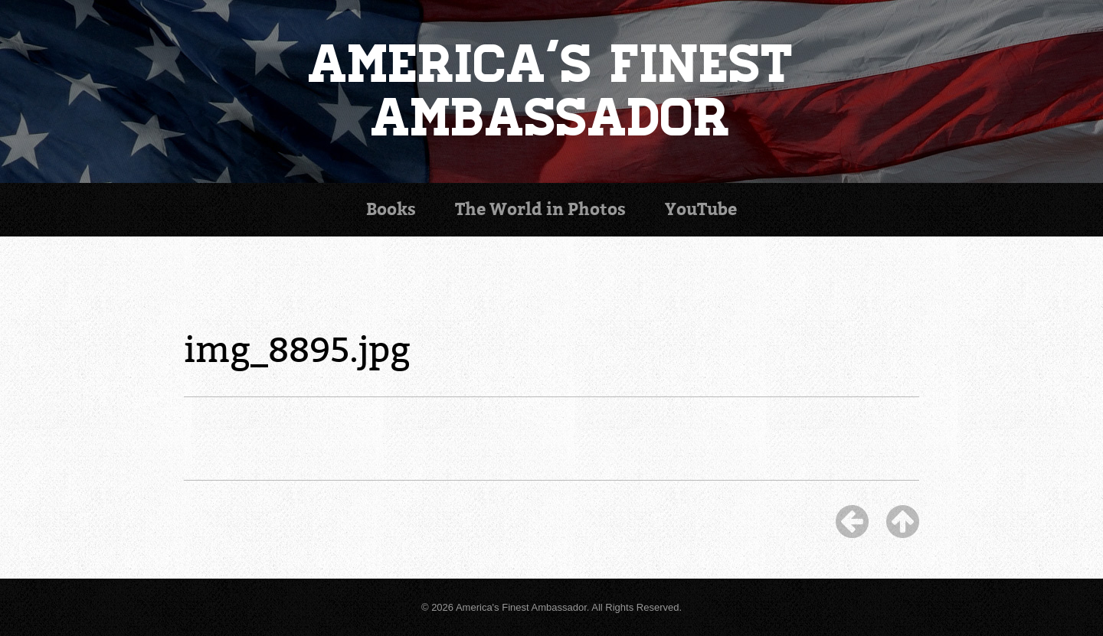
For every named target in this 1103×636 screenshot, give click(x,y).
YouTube (701, 209)
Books (391, 209)
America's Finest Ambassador (552, 91)
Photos (540, 209)
